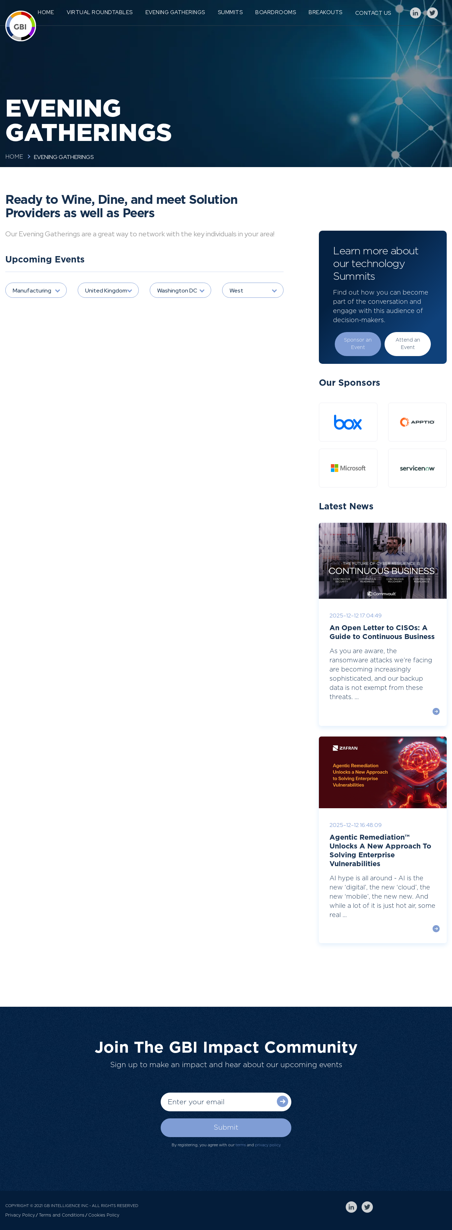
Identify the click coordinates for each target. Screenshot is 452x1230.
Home (14, 157)
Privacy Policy (20, 1215)
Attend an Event (408, 344)
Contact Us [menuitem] (373, 13)
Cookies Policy (103, 1215)
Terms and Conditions (61, 1215)
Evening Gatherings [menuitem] (175, 12)
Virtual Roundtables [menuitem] (100, 12)
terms (241, 1145)
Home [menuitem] (46, 12)
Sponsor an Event (358, 344)
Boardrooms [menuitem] (275, 12)
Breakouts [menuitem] (326, 12)
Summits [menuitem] (230, 12)
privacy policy (268, 1145)
